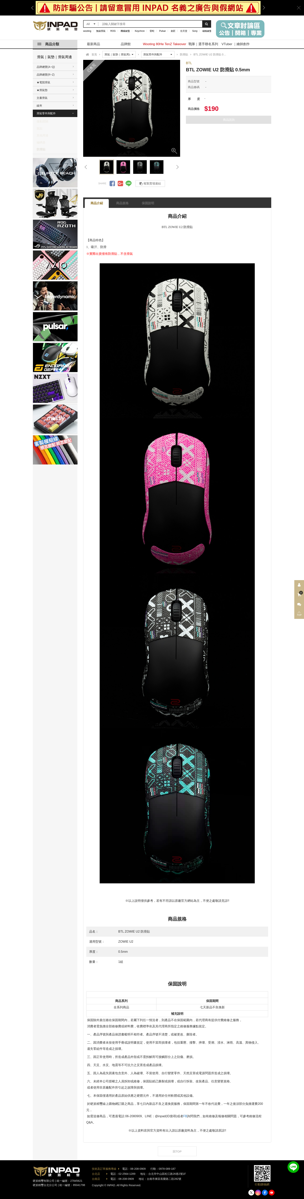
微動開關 (42, 121)
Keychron (140, 31)
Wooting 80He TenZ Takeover (164, 44)
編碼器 (41, 142)
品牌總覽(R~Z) (45, 74)
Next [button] (262, 8)
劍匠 (173, 31)
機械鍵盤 (125, 31)
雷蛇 (152, 31)
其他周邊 (42, 135)
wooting (87, 31)
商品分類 (48, 44)
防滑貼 (41, 149)
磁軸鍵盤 (207, 31)
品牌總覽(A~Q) (46, 66)
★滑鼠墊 (42, 90)
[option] (148, 8)
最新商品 (93, 44)
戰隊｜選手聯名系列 (203, 44)
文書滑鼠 (42, 97)
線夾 (39, 105)
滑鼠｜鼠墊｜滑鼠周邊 (54, 57)
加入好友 (293, 1167)
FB (185, 1116)
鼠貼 (39, 128)
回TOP (177, 1151)
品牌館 (126, 44)
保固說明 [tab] (148, 203)
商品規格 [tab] (122, 203)
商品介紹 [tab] (97, 203)
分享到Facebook (112, 183)
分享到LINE (128, 183)
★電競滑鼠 (43, 82)
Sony (195, 31)
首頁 (94, 54)
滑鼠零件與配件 (46, 113)
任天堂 (183, 31)
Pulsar (162, 31)
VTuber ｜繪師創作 (236, 44)
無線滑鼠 (100, 31)
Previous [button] (34, 8)
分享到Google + (120, 183)
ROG (113, 31)
